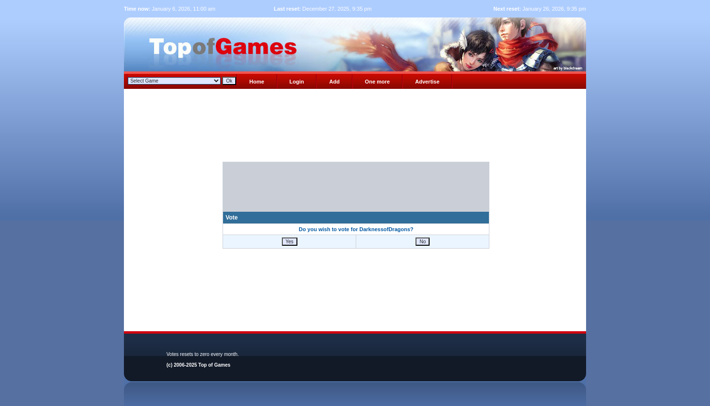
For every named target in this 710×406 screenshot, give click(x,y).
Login (297, 82)
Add (334, 82)
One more (377, 82)
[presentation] (356, 192)
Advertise (427, 82)
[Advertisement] (356, 128)
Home (256, 82)
